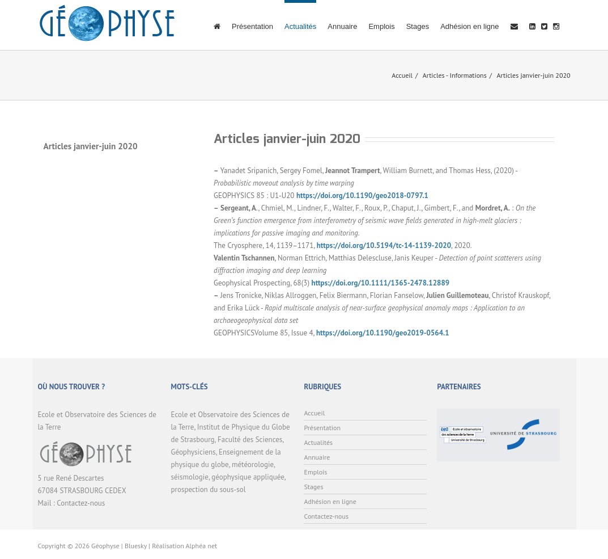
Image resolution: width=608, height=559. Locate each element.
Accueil (402, 75)
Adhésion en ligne (469, 26)
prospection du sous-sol (208, 489)
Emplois (381, 26)
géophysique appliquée (247, 477)
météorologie (253, 464)
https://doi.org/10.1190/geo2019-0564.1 (382, 333)
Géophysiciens (193, 452)
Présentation (252, 26)
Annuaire (342, 26)
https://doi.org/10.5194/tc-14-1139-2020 (384, 245)
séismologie (189, 477)
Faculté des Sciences (250, 439)
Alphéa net (202, 545)
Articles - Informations (455, 75)
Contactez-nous (81, 503)
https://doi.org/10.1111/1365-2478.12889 (381, 283)
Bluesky (136, 545)
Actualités (300, 26)
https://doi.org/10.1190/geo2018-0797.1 (362, 195)
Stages (417, 26)
